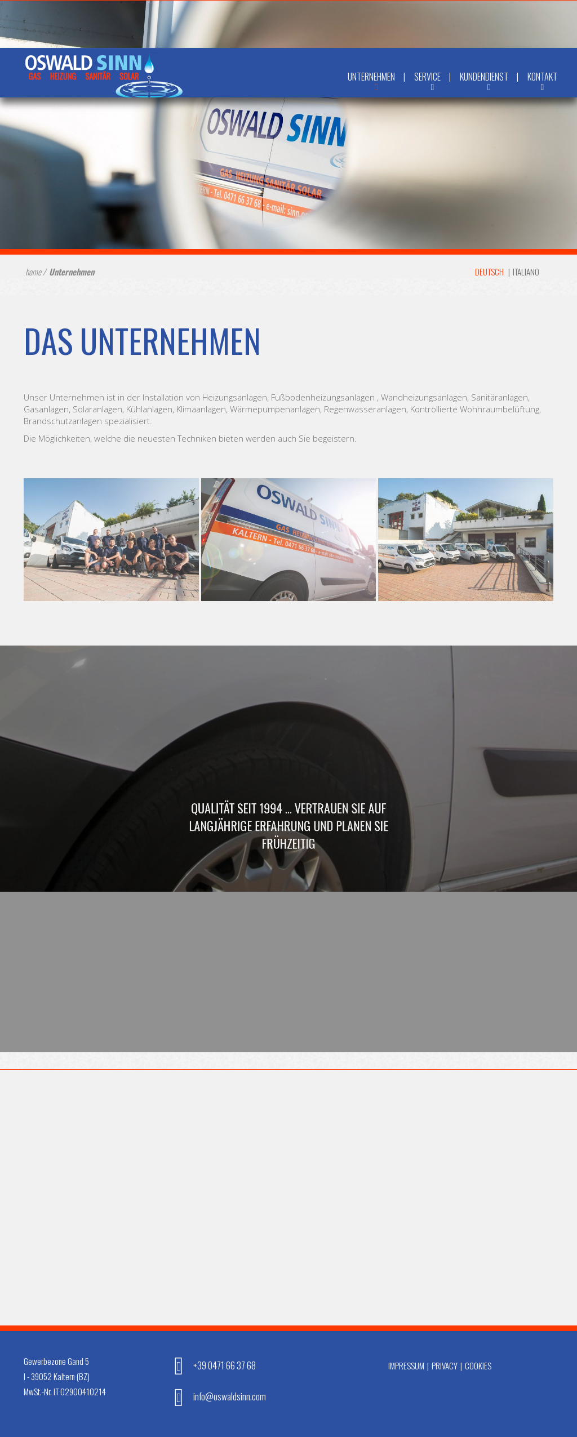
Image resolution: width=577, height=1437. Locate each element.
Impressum (406, 1365)
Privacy (445, 1365)
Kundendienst (489, 84)
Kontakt (542, 84)
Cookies (478, 1365)
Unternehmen (376, 84)
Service (432, 84)
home (33, 271)
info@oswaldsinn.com (216, 1396)
